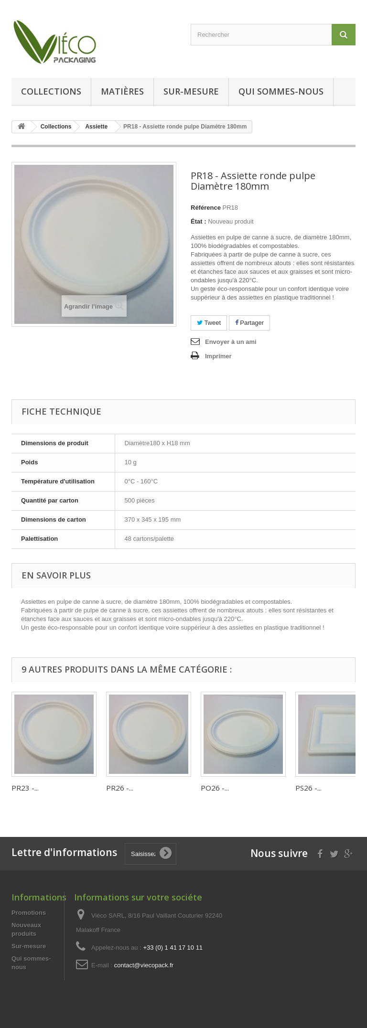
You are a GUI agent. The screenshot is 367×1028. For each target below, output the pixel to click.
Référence (206, 207)
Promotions (28, 912)
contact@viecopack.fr (143, 965)
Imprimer (218, 356)
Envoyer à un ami (231, 341)
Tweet (209, 322)
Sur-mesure (191, 91)
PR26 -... (119, 787)
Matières (122, 91)
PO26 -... (215, 787)
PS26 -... (308, 787)
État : (198, 221)
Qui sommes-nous (281, 91)
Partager (249, 322)
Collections (51, 91)
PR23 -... (25, 787)
